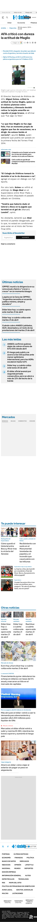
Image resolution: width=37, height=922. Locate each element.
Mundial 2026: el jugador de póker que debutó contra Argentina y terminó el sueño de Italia (19, 52)
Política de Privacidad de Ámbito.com (18, 886)
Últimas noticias (21, 854)
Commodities (22, 421)
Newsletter (31, 846)
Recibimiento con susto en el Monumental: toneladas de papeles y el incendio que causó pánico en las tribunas (28, 552)
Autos (28, 875)
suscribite (27, 17)
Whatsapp (29, 846)
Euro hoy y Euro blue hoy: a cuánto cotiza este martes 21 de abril (17, 667)
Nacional (6, 868)
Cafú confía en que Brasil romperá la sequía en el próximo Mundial (23, 161)
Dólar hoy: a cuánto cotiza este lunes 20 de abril (19, 366)
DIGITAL (7, 901)
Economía (21, 23)
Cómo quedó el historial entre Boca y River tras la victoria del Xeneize (9, 548)
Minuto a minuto (8, 726)
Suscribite (25, 237)
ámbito (3, 28)
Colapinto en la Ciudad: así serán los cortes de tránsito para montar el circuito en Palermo (23, 154)
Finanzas (19, 858)
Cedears (32, 421)
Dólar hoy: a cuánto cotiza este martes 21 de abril (16, 318)
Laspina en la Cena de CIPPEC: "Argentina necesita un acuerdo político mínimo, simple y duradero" (17, 300)
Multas (5, 893)
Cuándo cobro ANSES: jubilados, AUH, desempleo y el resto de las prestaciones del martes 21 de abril (18, 328)
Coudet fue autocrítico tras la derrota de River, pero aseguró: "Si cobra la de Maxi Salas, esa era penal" (25, 585)
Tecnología (23, 879)
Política (30, 858)
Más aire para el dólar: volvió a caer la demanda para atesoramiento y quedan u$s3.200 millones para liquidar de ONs (18, 716)
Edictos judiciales (24, 890)
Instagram (13, 846)
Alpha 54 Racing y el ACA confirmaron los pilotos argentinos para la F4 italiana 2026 (18, 58)
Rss (3, 883)
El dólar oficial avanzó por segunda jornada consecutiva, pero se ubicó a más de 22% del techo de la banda (20, 376)
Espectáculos (8, 879)
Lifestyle (29, 865)
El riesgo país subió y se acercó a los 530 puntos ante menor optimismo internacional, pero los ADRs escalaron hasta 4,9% (20, 357)
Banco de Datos (9, 861)
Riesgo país (28, 12)
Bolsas (13, 421)
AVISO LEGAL (7, 890)
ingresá (34, 17)
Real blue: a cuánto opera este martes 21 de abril (31, 629)
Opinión (17, 865)
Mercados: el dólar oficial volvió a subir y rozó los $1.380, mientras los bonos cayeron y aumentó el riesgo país (17, 732)
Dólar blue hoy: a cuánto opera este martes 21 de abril (16, 310)
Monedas (5, 421)
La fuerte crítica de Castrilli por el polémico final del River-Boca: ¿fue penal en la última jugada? (24, 572)
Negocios (6, 865)
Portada (6, 854)
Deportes (12, 28)
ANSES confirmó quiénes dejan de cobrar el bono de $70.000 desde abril (19, 346)
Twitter (3, 846)
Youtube (23, 846)
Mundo (17, 868)
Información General (11, 875)
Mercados (24, 861)
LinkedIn (18, 846)
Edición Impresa (9, 872)
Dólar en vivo (18, 12)
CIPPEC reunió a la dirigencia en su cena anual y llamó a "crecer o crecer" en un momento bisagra (18, 289)
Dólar (9, 23)
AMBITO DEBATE (29, 901)
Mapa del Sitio (15, 883)
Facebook (7, 846)
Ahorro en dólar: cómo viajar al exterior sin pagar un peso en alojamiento (15, 767)
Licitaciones (17, 893)
